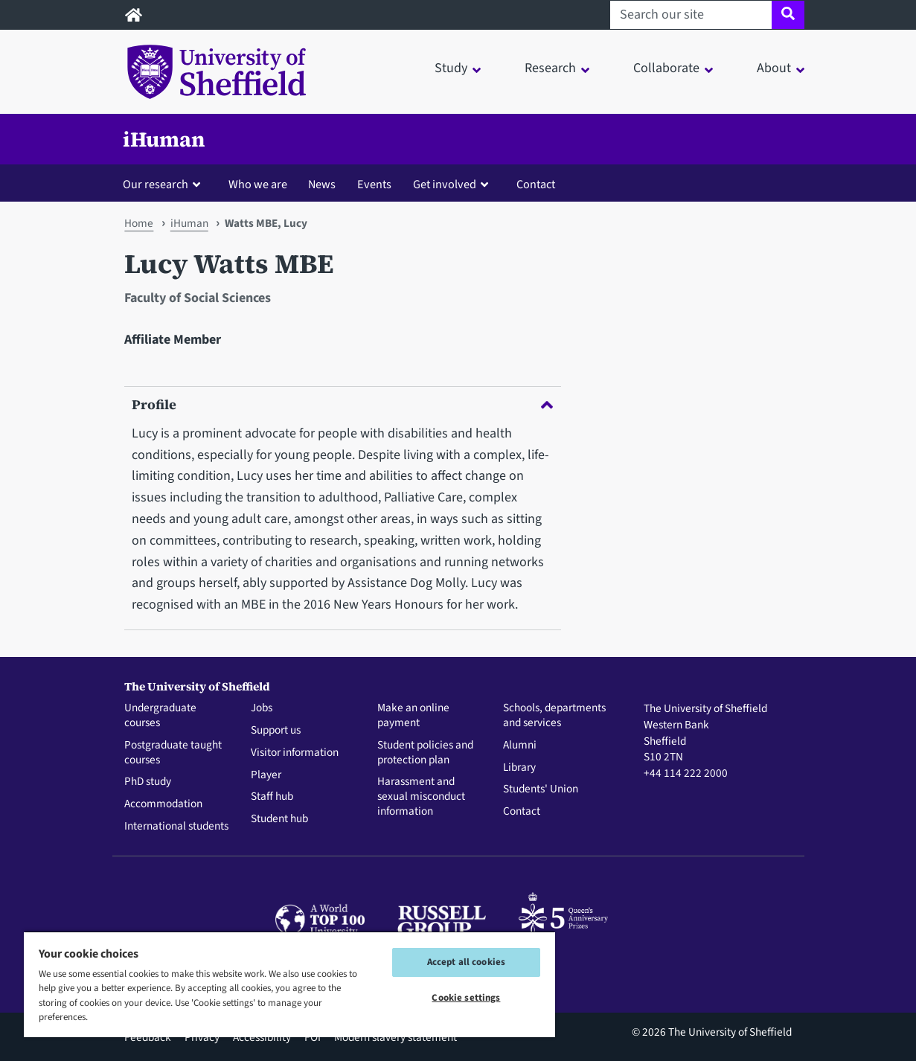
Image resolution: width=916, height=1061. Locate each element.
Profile (342, 404)
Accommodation (163, 804)
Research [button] (550, 68)
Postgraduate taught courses (173, 753)
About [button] (774, 68)
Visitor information (295, 753)
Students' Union (540, 789)
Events (374, 184)
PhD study (147, 782)
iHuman (164, 139)
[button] (165, 184)
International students (176, 826)
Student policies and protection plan (425, 753)
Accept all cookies (466, 962)
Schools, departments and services (554, 716)
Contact (535, 184)
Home (138, 223)
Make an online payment (413, 716)
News (322, 184)
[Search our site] (691, 15)
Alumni (520, 745)
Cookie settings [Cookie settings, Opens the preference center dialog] (466, 997)
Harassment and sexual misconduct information (421, 796)
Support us (276, 730)
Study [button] (451, 68)
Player (266, 775)
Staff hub (272, 796)
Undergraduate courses (160, 716)
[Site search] (788, 15)
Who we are (257, 184)
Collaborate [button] (666, 68)
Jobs (261, 708)
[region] (289, 984)
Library (519, 767)
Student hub (279, 819)
